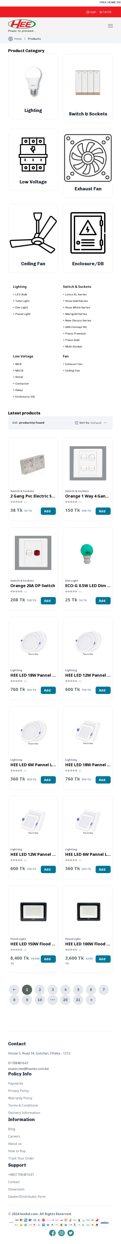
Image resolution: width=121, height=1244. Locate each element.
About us (15, 1143)
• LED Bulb (20, 294)
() (105, 11)
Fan (66, 356)
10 (40, 1000)
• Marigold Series (75, 314)
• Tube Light (21, 301)
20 (65, 1000)
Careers (14, 1136)
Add (47, 511)
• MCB (17, 364)
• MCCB (18, 370)
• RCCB (18, 377)
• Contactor (21, 383)
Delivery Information (24, 1112)
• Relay (18, 390)
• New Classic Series (77, 320)
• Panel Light (22, 314)
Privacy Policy (18, 1090)
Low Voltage (23, 356)
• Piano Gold (71, 340)
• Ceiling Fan (71, 370)
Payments (15, 1083)
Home (18, 39)
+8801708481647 (21, 1174)
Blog (11, 1129)
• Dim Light (20, 307)
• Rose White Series (76, 307)
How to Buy (17, 1151)
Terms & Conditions (23, 1105)
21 (78, 1000)
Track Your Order (21, 1158)
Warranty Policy (20, 1098)
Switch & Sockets (77, 286)
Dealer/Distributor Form (26, 1196)
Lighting (20, 286)
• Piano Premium (74, 333)
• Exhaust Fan (72, 364)
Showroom (16, 1189)
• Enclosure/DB (24, 396)
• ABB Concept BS (75, 327)
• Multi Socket (72, 346)
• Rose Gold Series (75, 301)
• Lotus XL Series (75, 294)
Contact (14, 1182)
